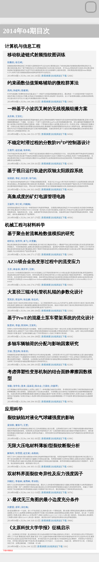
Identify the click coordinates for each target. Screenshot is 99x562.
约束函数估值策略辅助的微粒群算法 (43, 82)
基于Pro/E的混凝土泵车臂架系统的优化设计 (50, 317)
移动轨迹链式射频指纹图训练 (36, 54)
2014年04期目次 (26, 31)
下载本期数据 (8, 550)
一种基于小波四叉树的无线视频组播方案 (47, 108)
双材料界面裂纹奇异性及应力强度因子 (45, 473)
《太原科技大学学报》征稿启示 (38, 527)
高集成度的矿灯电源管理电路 (36, 196)
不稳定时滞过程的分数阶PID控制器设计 (48, 142)
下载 (64, 76)
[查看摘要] (46, 76)
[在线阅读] (56, 76)
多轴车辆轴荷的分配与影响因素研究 (43, 343)
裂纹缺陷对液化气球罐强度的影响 (40, 417)
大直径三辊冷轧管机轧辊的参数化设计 (45, 291)
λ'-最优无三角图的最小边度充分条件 (43, 499)
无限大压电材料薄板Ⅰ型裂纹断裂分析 (43, 445)
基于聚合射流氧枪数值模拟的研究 (40, 233)
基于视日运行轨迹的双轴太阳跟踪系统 (45, 170)
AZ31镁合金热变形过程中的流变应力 (43, 261)
